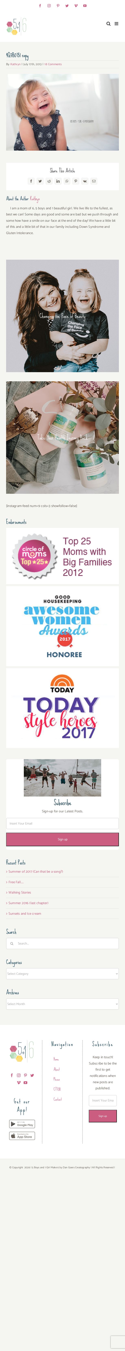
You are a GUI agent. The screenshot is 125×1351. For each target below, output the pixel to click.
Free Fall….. (16, 882)
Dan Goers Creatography (76, 1167)
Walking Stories (20, 892)
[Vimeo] (19, 1082)
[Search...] (62, 943)
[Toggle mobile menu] (117, 24)
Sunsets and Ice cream (25, 914)
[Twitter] (32, 1075)
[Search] (12, 943)
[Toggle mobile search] (108, 24)
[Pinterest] (25, 1075)
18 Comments (53, 64)
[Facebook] (12, 1075)
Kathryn (15, 64)
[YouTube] (25, 1082)
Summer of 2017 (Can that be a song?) (36, 871)
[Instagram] (19, 1075)
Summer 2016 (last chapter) (28, 903)
